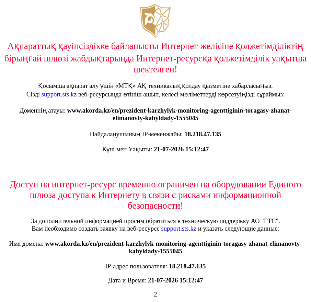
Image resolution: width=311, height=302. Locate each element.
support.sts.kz (59, 94)
